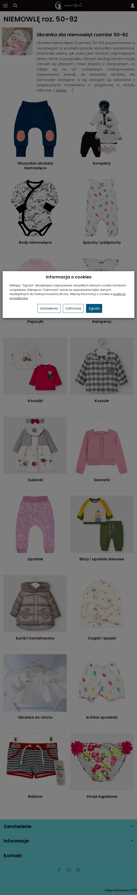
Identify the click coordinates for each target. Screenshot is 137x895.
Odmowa (73, 308)
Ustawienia (49, 308)
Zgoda (94, 308)
